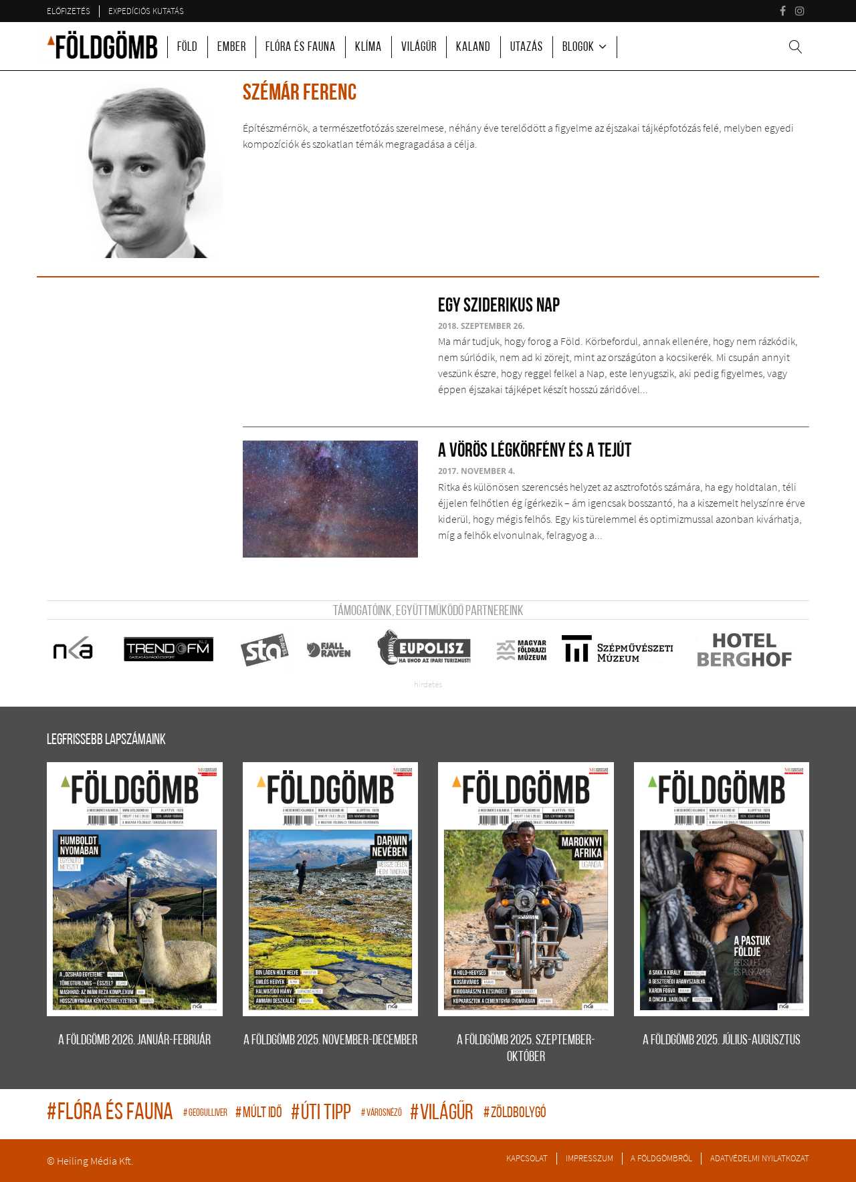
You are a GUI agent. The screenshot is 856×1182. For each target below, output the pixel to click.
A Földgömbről (661, 1158)
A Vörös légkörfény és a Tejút (534, 451)
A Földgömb (102, 45)
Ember (231, 47)
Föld (187, 47)
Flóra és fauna (300, 47)
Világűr (419, 47)
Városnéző (382, 1113)
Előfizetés (68, 10)
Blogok (578, 47)
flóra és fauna (112, 1113)
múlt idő (259, 1113)
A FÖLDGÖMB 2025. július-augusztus (721, 1041)
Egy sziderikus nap (499, 306)
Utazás (526, 47)
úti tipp (322, 1114)
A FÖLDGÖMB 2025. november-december (330, 1041)
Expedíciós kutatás (146, 10)
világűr (443, 1114)
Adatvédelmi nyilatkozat (759, 1158)
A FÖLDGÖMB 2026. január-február (134, 1041)
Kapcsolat (527, 1158)
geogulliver (206, 1113)
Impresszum (589, 1158)
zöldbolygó (515, 1113)
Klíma (368, 47)
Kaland (473, 47)
